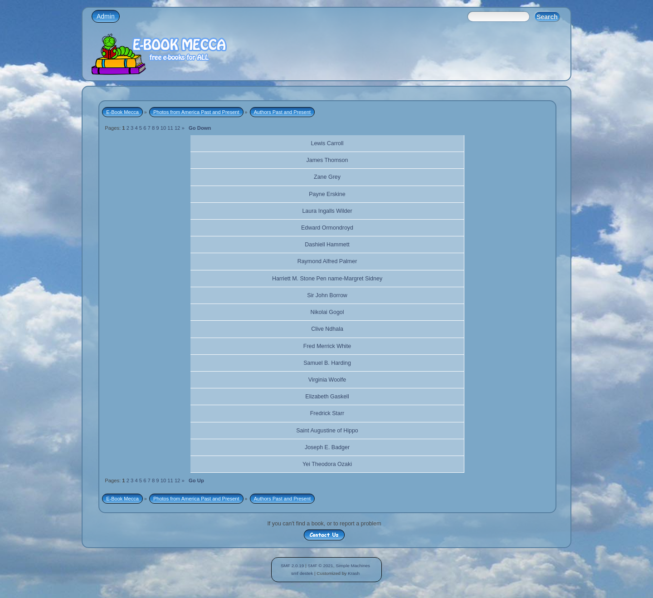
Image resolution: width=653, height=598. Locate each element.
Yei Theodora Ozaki (327, 464)
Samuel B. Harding (327, 363)
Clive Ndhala (327, 329)
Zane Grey (327, 177)
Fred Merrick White (327, 346)
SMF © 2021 (320, 565)
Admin (106, 16)
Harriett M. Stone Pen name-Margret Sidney (327, 278)
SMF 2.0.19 (292, 565)
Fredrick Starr (327, 413)
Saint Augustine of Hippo (327, 430)
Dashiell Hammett (327, 244)
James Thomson (327, 160)
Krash (354, 573)
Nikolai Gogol (327, 312)
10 (163, 128)
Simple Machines (353, 565)
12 (177, 128)
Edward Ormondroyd (327, 228)
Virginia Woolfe (327, 380)
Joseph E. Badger (327, 447)
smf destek (302, 573)
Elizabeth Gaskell (327, 396)
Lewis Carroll (327, 143)
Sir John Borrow (327, 295)
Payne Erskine (327, 194)
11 (170, 128)
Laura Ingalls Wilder (327, 211)
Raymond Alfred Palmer (327, 261)
